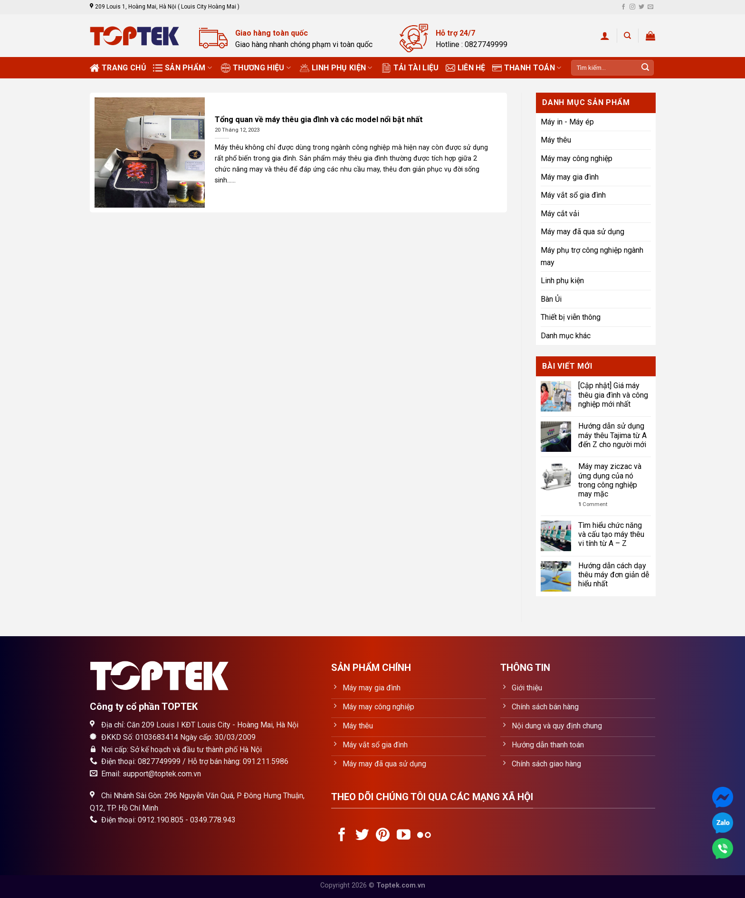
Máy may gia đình (570, 177)
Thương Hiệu (256, 68)
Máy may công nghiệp (576, 158)
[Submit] (645, 68)
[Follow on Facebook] (623, 7)
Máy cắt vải (560, 213)
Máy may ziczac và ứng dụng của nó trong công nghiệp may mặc (609, 480)
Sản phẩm (182, 68)
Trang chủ (118, 68)
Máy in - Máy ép (567, 121)
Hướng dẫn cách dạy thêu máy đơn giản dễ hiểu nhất (613, 574)
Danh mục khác (566, 335)
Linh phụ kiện (336, 68)
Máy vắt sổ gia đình (573, 195)
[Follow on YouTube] (404, 835)
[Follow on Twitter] (641, 7)
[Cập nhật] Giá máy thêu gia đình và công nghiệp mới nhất (613, 394)
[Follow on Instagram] (632, 7)
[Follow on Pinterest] (383, 835)
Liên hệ (466, 68)
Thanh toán (527, 68)
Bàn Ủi (551, 299)
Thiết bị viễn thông (571, 317)
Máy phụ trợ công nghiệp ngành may (592, 256)
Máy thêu (556, 139)
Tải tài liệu (410, 68)
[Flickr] (424, 835)
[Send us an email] (650, 7)
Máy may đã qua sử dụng (582, 231)
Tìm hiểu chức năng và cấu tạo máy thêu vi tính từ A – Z (611, 534)
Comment (592, 504)
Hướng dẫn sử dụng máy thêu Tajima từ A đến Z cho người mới (612, 435)
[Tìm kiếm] (627, 36)
